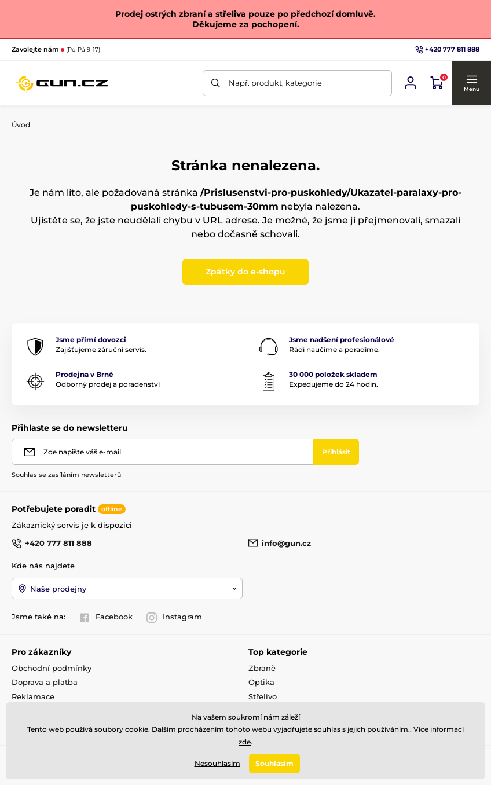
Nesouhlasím (217, 763)
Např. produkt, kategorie (275, 82)
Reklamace (33, 696)
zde (245, 742)
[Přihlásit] (336, 452)
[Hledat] (216, 83)
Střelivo (262, 696)
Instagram (174, 617)
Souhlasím (274, 763)
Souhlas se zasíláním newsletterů (66, 475)
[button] (471, 83)
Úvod (21, 124)
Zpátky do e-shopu (245, 271)
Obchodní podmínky (51, 668)
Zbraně (262, 668)
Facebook (106, 617)
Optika (261, 682)
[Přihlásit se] (410, 82)
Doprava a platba (45, 682)
